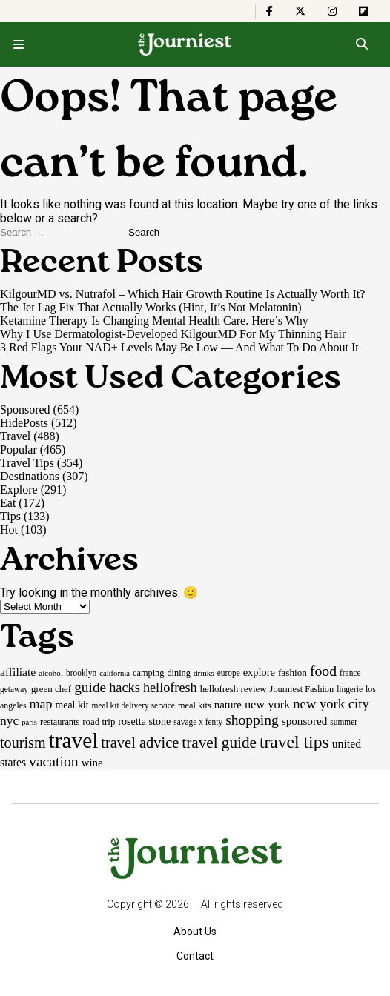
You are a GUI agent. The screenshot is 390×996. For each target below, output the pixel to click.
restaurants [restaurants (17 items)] (59, 722)
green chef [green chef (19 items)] (51, 688)
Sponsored (25, 409)
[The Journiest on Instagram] (332, 11)
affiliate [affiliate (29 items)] (18, 671)
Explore (19, 489)
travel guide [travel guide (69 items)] (219, 742)
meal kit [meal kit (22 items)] (72, 705)
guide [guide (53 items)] (90, 687)
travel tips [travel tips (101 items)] (294, 741)
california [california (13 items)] (114, 673)
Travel (15, 436)
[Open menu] (18, 44)
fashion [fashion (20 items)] (292, 672)
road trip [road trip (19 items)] (98, 721)
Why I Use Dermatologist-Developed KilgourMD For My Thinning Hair (173, 334)
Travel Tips (27, 462)
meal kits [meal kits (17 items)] (194, 705)
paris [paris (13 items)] (29, 722)
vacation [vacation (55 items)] (54, 761)
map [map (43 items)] (41, 704)
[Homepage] (185, 44)
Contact (195, 956)
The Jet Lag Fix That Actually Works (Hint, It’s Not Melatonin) (151, 307)
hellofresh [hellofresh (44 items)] (170, 687)
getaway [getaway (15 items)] (14, 689)
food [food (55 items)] (323, 671)
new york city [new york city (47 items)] (330, 703)
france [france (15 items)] (350, 672)
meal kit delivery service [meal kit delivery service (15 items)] (133, 705)
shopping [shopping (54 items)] (252, 720)
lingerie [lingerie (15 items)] (350, 689)
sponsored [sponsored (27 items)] (305, 720)
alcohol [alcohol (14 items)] (51, 672)
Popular (18, 449)
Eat (8, 503)
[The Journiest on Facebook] (269, 11)
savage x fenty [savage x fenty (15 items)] (197, 721)
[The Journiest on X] (300, 11)
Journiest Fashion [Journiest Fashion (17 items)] (302, 689)
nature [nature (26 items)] (228, 705)
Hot (9, 529)
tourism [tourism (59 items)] (23, 742)
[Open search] (361, 44)
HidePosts (24, 422)
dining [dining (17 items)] (178, 673)
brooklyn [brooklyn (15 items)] (81, 672)
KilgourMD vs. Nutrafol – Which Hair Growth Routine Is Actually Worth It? (182, 294)
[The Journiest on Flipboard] (363, 11)
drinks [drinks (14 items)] (204, 672)
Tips (10, 516)
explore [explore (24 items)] (259, 672)
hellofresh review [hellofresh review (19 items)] (233, 688)
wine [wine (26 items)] (92, 762)
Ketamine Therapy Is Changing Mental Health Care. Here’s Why (154, 320)
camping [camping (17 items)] (148, 673)
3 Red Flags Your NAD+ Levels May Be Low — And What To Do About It (179, 347)
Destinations (29, 476)
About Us (195, 931)
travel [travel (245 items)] (74, 740)
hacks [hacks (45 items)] (124, 687)
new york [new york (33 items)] (267, 704)
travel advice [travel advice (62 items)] (140, 742)
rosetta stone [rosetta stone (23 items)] (144, 721)
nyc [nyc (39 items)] (9, 720)
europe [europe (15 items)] (228, 672)
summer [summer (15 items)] (343, 721)
